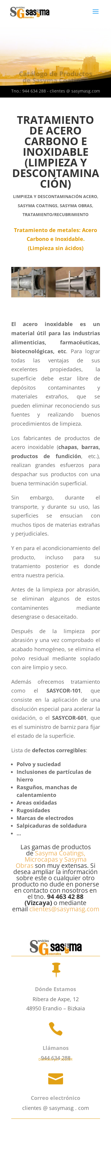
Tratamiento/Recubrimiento (55, 214)
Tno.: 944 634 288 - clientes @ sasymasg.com (55, 91)
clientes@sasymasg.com (64, 909)
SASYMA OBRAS (76, 205)
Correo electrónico (55, 1097)
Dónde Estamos (55, 989)
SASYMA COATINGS (37, 205)
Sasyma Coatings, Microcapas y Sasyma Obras (51, 859)
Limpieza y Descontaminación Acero (55, 196)
